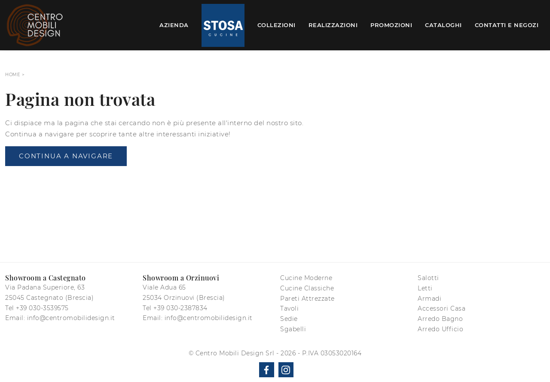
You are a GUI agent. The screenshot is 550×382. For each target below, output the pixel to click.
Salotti (428, 278)
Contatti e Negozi (507, 25)
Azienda (174, 25)
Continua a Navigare (66, 156)
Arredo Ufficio (440, 329)
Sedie (289, 319)
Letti (425, 288)
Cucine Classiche (307, 288)
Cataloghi (443, 25)
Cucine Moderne (306, 278)
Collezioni (276, 25)
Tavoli (289, 308)
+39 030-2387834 (180, 308)
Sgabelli (293, 329)
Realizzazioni (333, 25)
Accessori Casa (441, 308)
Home (12, 74)
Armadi (429, 298)
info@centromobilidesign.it (71, 318)
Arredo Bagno (440, 319)
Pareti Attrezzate (307, 298)
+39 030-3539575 (42, 308)
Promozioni (391, 25)
